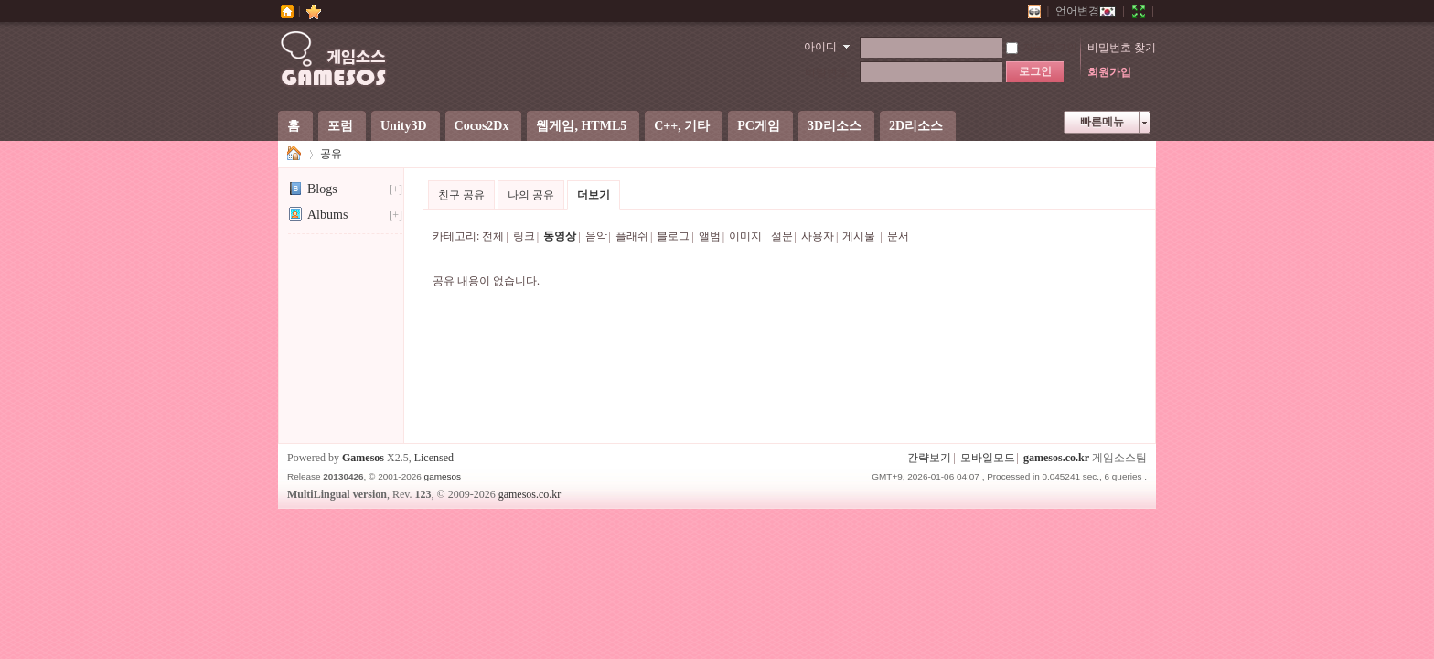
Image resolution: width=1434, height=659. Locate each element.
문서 (898, 236)
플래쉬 (631, 236)
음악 (596, 236)
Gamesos (363, 457)
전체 (493, 236)
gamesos (442, 476)
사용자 (817, 236)
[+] (395, 189)
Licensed (434, 457)
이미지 (745, 236)
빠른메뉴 (1102, 121)
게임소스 (294, 154)
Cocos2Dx (482, 126)
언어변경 (1085, 11)
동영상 (559, 236)
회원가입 (1109, 72)
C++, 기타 (682, 126)
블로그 (673, 236)
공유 (331, 153)
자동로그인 (1041, 47)
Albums (318, 214)
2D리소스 (916, 126)
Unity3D (403, 126)
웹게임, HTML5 (581, 126)
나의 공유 (531, 195)
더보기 (593, 195)
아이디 (820, 46)
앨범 (710, 236)
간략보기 (929, 457)
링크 (524, 236)
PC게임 (758, 126)
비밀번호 (827, 72)
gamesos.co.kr (1056, 457)
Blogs (312, 189)
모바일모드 (987, 457)
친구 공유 (461, 195)
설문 (782, 236)
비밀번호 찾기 (1121, 47)
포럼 (340, 126)
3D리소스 (834, 126)
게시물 (858, 236)
